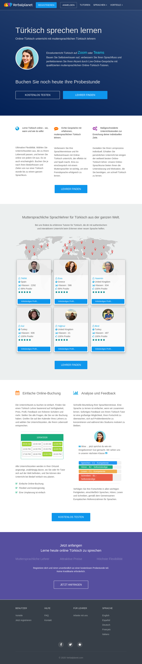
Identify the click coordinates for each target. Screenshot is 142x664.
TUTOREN (85, 5)
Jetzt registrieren (23, 620)
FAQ (46, 615)
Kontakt (48, 620)
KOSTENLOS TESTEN (37, 95)
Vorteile (19, 615)
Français (106, 629)
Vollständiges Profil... (28, 301)
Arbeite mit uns (80, 615)
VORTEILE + (116, 5)
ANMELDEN (69, 5)
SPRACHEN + (100, 5)
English (105, 615)
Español (106, 620)
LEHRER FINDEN (85, 95)
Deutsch (106, 625)
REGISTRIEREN (46, 5)
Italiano (105, 634)
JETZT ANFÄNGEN (71, 584)
